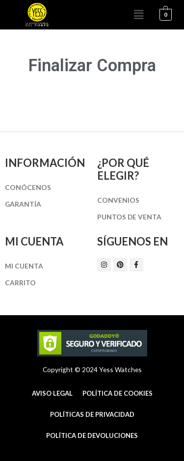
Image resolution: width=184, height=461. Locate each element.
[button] (139, 14)
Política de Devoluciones (92, 435)
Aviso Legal (52, 393)
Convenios (118, 200)
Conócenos (28, 187)
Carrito (20, 282)
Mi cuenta (24, 266)
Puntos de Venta (129, 217)
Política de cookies (117, 393)
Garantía (23, 204)
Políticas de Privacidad (92, 414)
